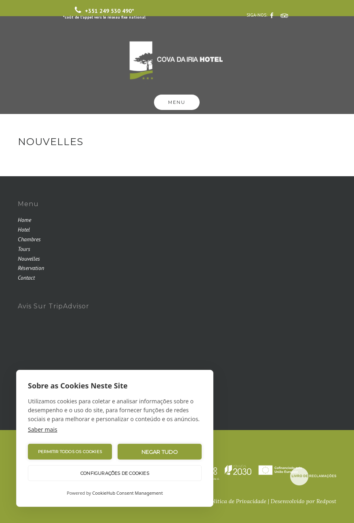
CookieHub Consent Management (127, 493)
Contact (26, 277)
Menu (176, 102)
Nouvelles (29, 258)
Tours (24, 249)
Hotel (24, 229)
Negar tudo (159, 452)
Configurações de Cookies (114, 473)
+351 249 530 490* (104, 13)
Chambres (29, 239)
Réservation (31, 268)
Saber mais (42, 429)
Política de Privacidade (237, 501)
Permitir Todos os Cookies (70, 451)
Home (24, 220)
